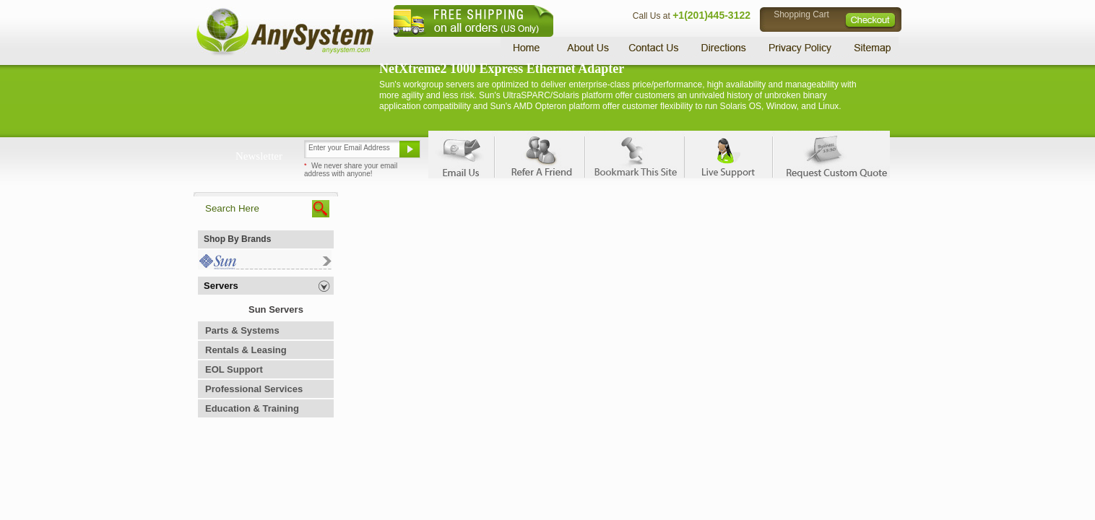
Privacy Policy (800, 47)
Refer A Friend (539, 154)
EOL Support (234, 369)
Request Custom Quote (830, 154)
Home (528, 47)
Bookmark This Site (634, 154)
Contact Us (653, 47)
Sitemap (871, 47)
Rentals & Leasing (246, 349)
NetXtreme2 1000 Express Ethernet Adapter (501, 68)
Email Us (461, 154)
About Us (587, 47)
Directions (723, 47)
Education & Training (252, 408)
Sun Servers (275, 309)
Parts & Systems (242, 330)
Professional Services (254, 389)
